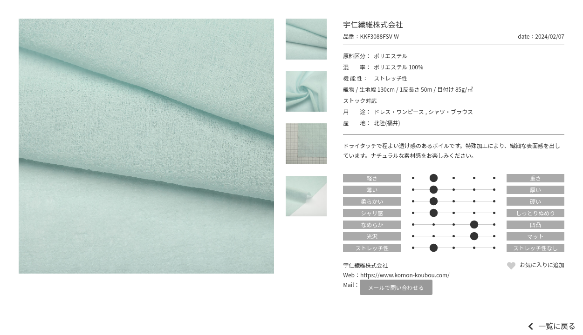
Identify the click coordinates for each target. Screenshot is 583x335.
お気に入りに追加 (542, 264)
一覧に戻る (557, 325)
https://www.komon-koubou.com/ (405, 275)
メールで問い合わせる (396, 287)
